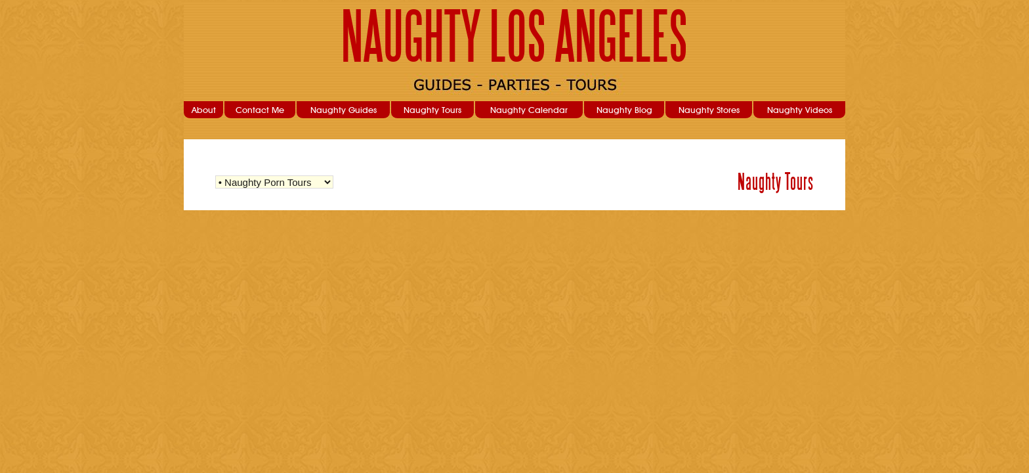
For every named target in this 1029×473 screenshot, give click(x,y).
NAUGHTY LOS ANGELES (514, 37)
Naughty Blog (624, 109)
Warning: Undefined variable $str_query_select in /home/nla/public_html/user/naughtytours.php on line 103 (274, 182)
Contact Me (260, 109)
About (204, 109)
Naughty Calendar (529, 109)
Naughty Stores (709, 109)
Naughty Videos (799, 109)
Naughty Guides (343, 109)
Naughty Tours (432, 109)
